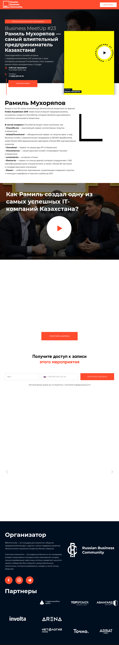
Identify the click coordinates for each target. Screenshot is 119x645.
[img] (89, 63)
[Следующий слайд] (112, 471)
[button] (59, 228)
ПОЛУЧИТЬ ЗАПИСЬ (23, 83)
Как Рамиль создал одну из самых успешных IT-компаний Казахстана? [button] (49, 201)
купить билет (108, 5)
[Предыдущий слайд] (6, 471)
